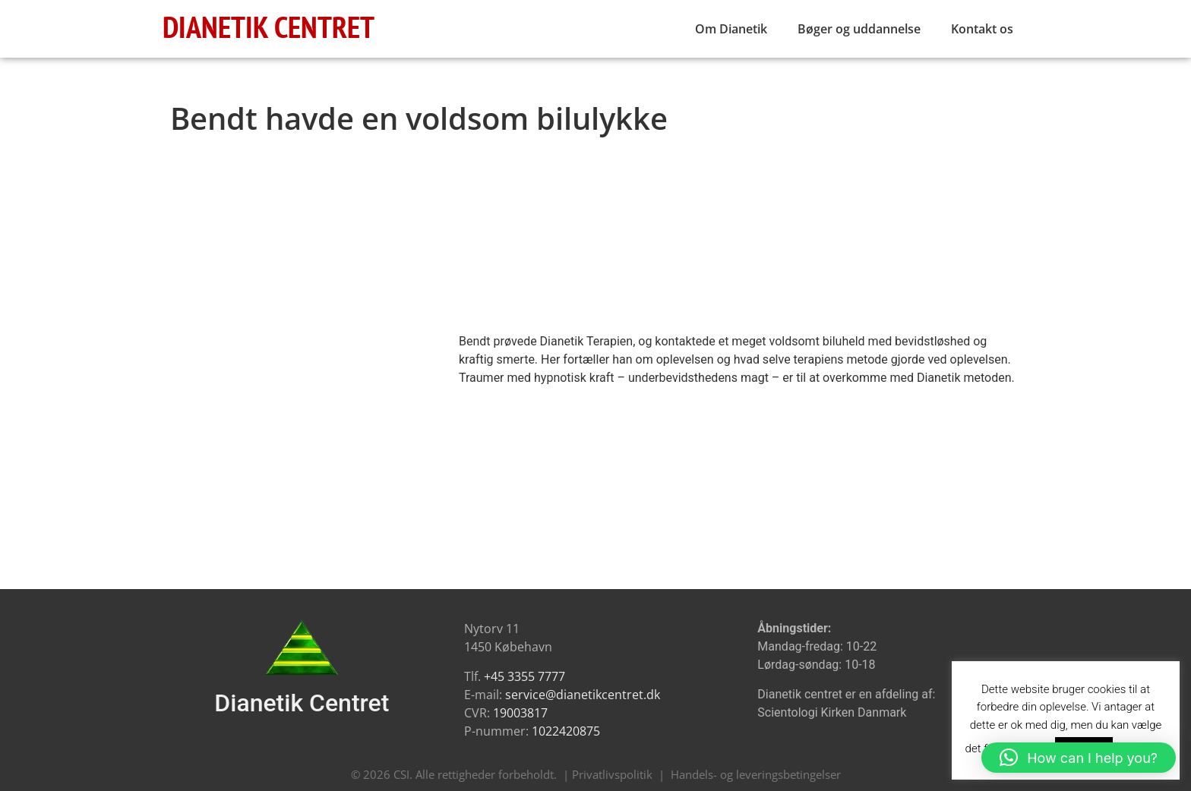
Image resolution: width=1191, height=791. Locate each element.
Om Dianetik (731, 28)
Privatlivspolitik (612, 774)
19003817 (520, 712)
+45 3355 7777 (524, 676)
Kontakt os (982, 28)
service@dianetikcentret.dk (582, 694)
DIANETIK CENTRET (268, 26)
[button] (1078, 757)
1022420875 (566, 731)
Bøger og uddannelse (859, 28)
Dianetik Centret (301, 703)
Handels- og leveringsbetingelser (756, 774)
